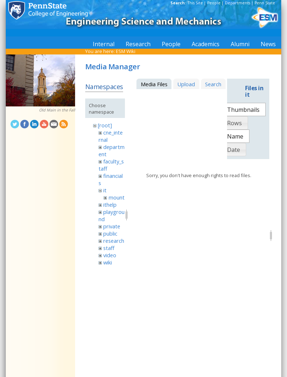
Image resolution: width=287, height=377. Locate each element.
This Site (195, 2)
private (111, 226)
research (113, 240)
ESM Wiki (125, 51)
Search (213, 84)
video (109, 255)
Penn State (265, 2)
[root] (105, 125)
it (104, 190)
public (110, 233)
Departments (237, 2)
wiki (107, 262)
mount (117, 197)
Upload (186, 84)
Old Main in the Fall (57, 110)
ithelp (110, 204)
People (214, 2)
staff (108, 247)
